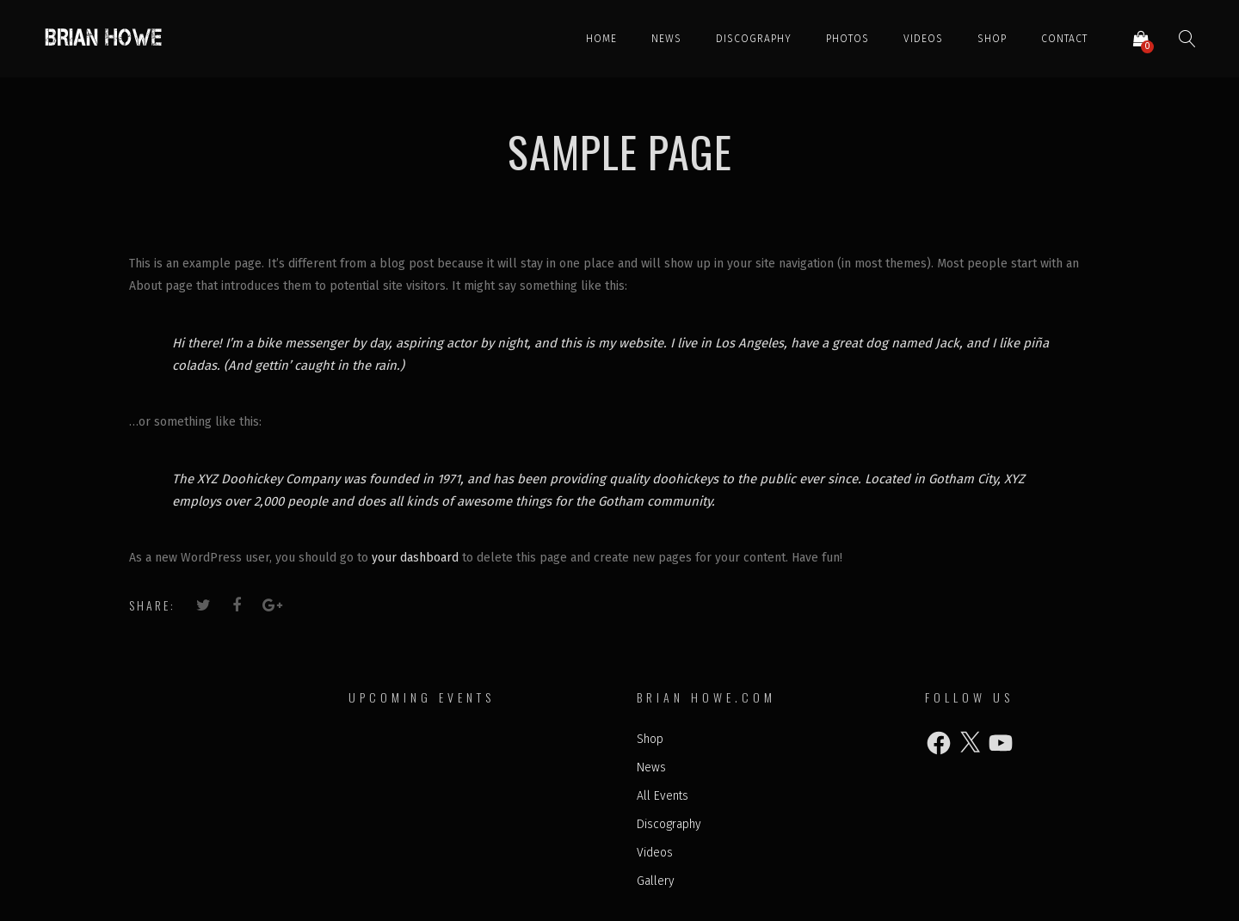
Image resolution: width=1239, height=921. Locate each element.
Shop (992, 39)
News (666, 39)
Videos (923, 39)
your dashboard (415, 557)
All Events (662, 796)
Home (601, 39)
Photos (847, 39)
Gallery (656, 881)
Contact (1064, 39)
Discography (754, 39)
